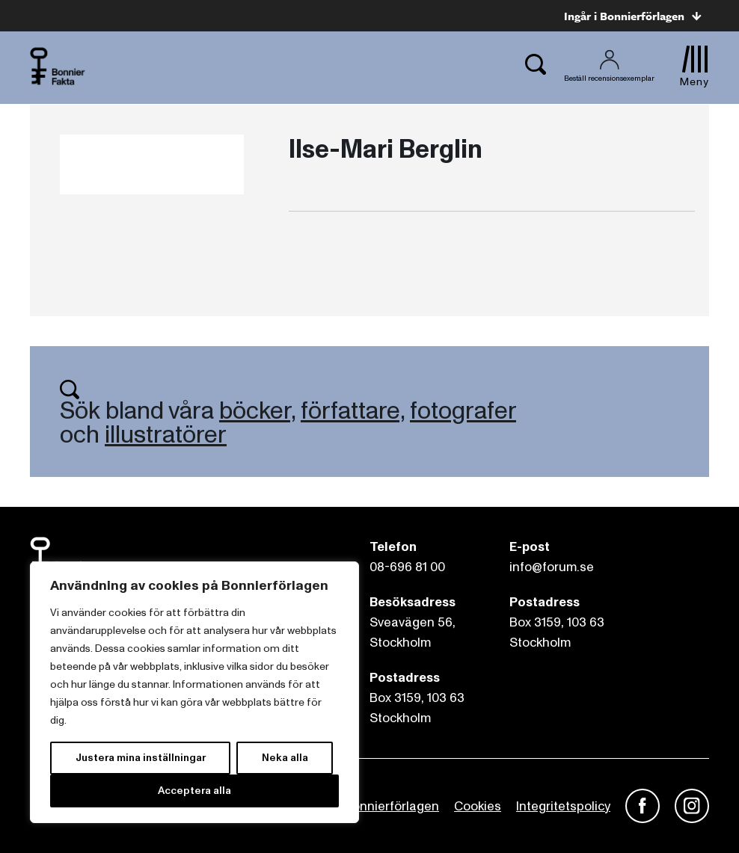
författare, (353, 411)
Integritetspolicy (563, 806)
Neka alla (285, 758)
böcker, (257, 411)
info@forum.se (551, 567)
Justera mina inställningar (141, 758)
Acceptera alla (194, 790)
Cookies (477, 806)
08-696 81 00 (407, 567)
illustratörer (166, 435)
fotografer (463, 411)
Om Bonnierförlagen (380, 806)
